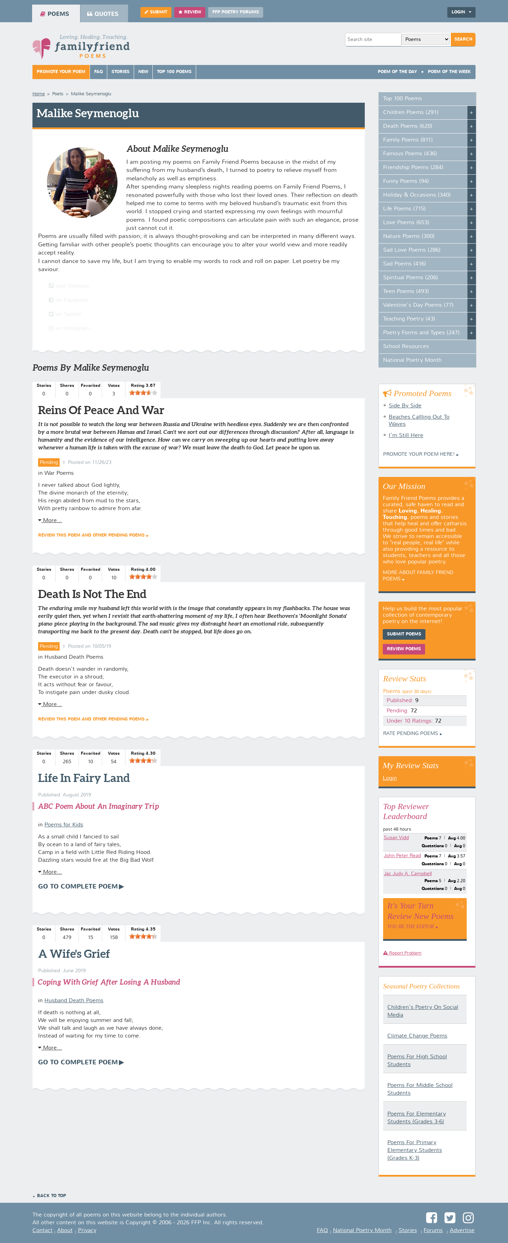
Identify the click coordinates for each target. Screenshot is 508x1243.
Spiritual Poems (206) (410, 278)
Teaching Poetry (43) (409, 319)
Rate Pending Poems (410, 733)
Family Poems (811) (408, 140)
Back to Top (51, 1196)
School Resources (406, 346)
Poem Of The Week (449, 72)
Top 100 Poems (174, 72)
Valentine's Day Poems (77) (418, 305)
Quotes (103, 14)
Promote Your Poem (61, 72)
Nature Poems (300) (409, 236)
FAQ (98, 72)
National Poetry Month (412, 360)
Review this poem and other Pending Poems (91, 535)
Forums (433, 1230)
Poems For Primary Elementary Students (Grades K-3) (414, 1150)
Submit (156, 12)
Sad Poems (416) (404, 264)
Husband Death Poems (73, 1001)
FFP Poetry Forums (235, 12)
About (65, 1230)
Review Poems (404, 649)
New (143, 72)
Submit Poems (404, 634)
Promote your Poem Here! (419, 454)
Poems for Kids (63, 825)
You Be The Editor (410, 926)
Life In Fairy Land (84, 777)
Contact (42, 1230)
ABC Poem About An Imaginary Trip (98, 806)
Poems (54, 14)
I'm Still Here (406, 435)
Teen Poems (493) (406, 291)
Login (461, 12)
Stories (120, 72)
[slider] (143, 392)
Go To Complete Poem (78, 887)
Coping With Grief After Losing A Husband (109, 982)
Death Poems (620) (408, 126)
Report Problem (402, 953)
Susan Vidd (396, 837)
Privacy (87, 1230)
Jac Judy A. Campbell (408, 873)
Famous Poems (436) (410, 154)
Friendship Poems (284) (413, 168)
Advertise (462, 1230)
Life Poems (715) (404, 209)
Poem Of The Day (397, 72)
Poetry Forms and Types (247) (421, 333)
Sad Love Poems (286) (412, 250)
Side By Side (405, 406)
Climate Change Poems (417, 1036)
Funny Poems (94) (406, 181)
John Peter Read (402, 855)
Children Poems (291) (411, 112)
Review (190, 12)
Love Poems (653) (406, 223)
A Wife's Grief (74, 953)
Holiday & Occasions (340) (417, 195)
